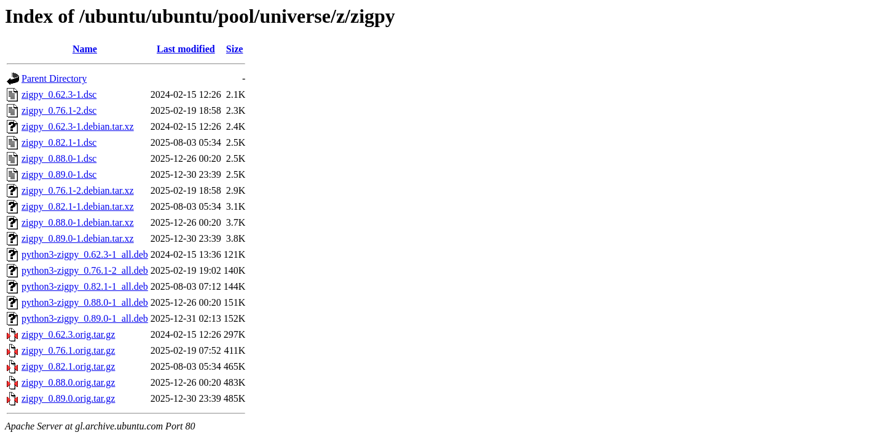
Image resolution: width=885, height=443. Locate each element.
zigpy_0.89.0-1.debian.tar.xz (78, 238)
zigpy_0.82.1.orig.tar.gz (68, 366)
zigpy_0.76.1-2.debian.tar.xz (78, 190)
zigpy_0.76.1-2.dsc (59, 110)
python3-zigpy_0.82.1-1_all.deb (85, 286)
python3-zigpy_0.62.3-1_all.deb (85, 254)
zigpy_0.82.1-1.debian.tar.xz (78, 206)
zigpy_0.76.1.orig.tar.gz (68, 350)
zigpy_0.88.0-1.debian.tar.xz (78, 222)
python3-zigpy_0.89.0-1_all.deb (85, 318)
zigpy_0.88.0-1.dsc (59, 158)
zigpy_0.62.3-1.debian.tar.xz (78, 126)
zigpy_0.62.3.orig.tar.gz (68, 334)
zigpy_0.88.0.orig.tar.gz (68, 382)
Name (85, 49)
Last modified (186, 49)
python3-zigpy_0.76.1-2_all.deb (85, 270)
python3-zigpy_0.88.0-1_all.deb (85, 302)
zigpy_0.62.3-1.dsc (59, 94)
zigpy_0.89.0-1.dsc (59, 174)
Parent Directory (54, 78)
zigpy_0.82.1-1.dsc (59, 142)
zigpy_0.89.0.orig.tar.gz (68, 398)
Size (234, 49)
